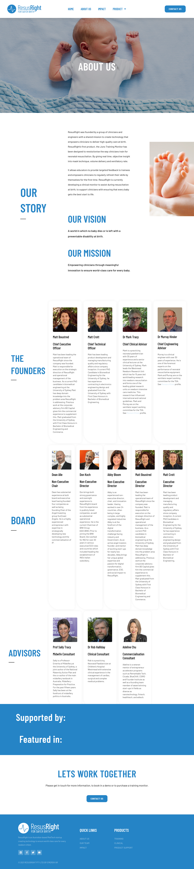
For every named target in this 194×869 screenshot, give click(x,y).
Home (71, 9)
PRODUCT (119, 9)
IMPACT (102, 9)
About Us (86, 9)
